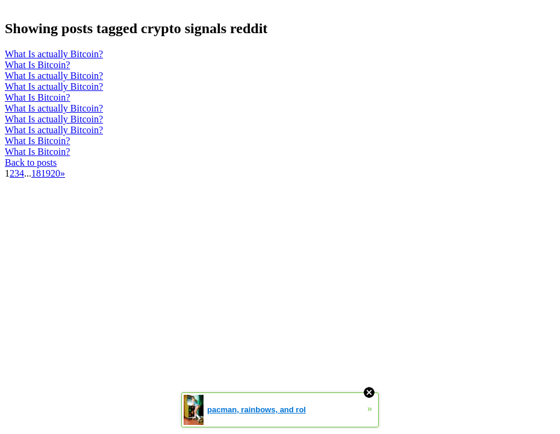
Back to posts (31, 162)
